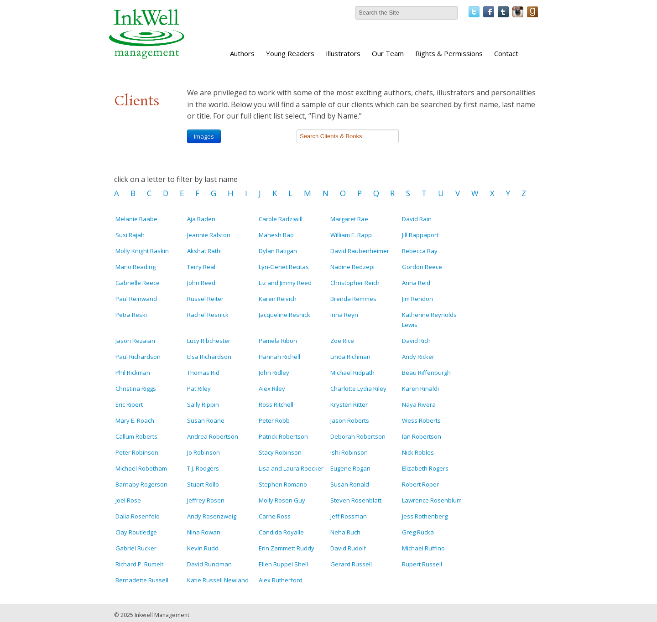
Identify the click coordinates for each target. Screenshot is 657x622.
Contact (506, 53)
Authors (242, 53)
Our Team (388, 53)
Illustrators (343, 53)
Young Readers (290, 53)
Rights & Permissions (449, 53)
